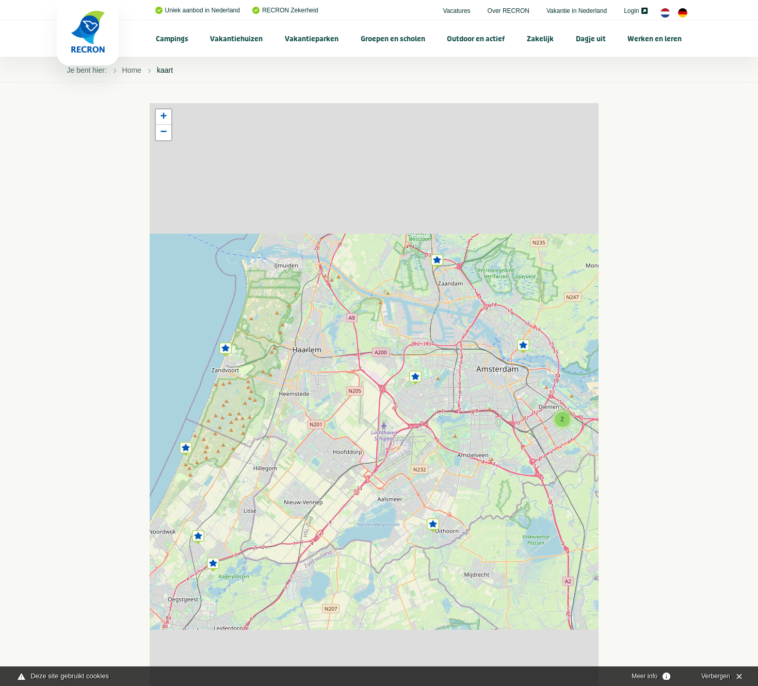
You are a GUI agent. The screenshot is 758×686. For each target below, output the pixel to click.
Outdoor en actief (476, 39)
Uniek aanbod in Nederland (197, 10)
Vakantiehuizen (236, 39)
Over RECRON (508, 10)
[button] (225, 347)
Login (635, 10)
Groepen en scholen (393, 39)
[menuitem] (172, 39)
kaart (165, 70)
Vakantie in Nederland (576, 10)
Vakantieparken (311, 39)
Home (131, 70)
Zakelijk (540, 39)
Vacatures (456, 10)
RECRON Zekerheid (285, 10)
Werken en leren (654, 39)
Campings (172, 39)
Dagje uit (591, 39)
